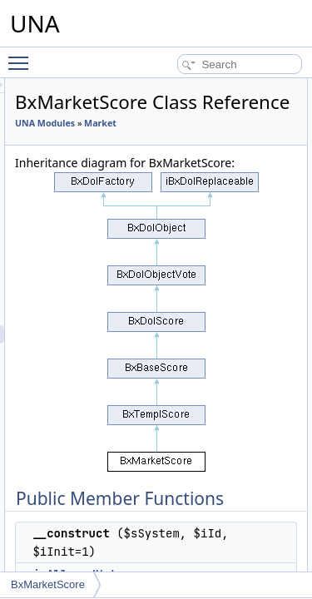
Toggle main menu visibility (22, 55)
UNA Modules (139, 146)
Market (125, 165)
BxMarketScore (48, 584)
